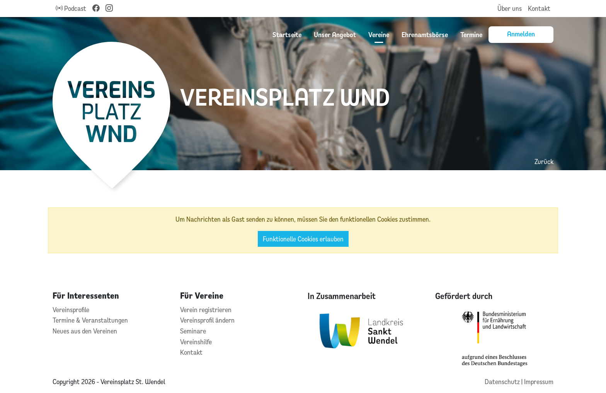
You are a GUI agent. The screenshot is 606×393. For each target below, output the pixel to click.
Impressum (538, 381)
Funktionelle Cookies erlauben (303, 238)
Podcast (71, 8)
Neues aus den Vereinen (85, 330)
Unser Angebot (335, 34)
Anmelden (521, 33)
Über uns (509, 8)
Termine (471, 34)
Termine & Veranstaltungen (90, 320)
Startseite (286, 34)
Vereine (378, 34)
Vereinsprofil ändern (207, 320)
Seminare (193, 330)
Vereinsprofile (71, 309)
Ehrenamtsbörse (425, 34)
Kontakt (539, 8)
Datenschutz (503, 381)
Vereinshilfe (196, 341)
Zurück (544, 161)
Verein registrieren (206, 309)
